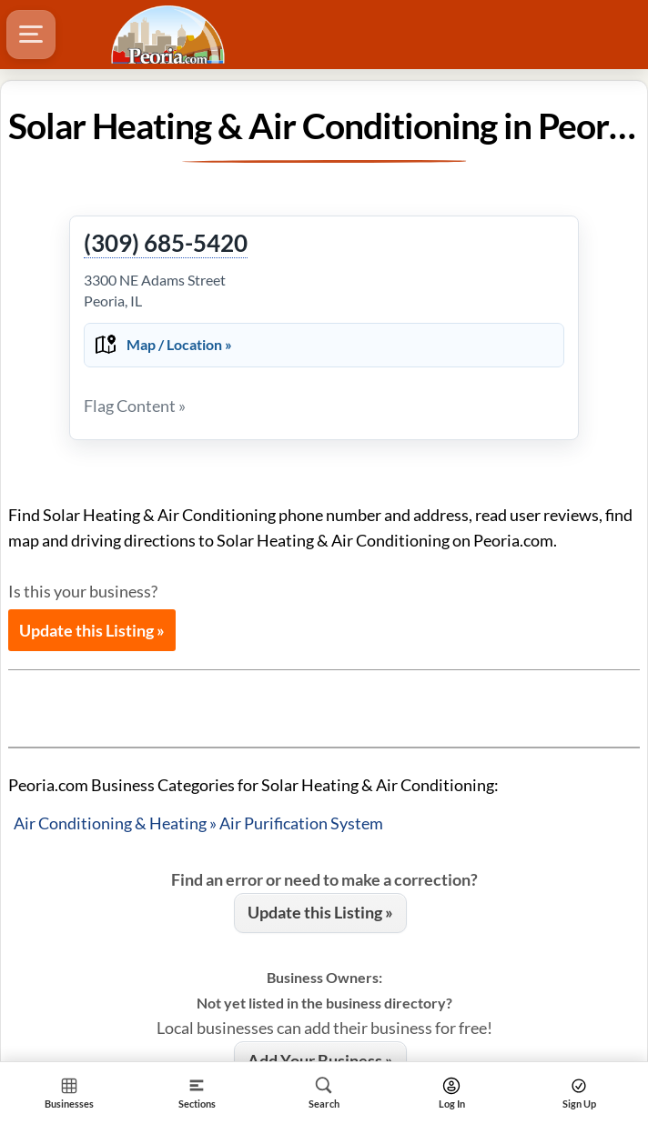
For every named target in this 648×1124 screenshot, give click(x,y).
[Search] (324, 1093)
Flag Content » (135, 406)
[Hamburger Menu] (31, 34)
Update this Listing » (92, 630)
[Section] (196, 1093)
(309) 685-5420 (166, 243)
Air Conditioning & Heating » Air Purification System (198, 823)
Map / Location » (179, 344)
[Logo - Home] (170, 34)
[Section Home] (69, 1093)
